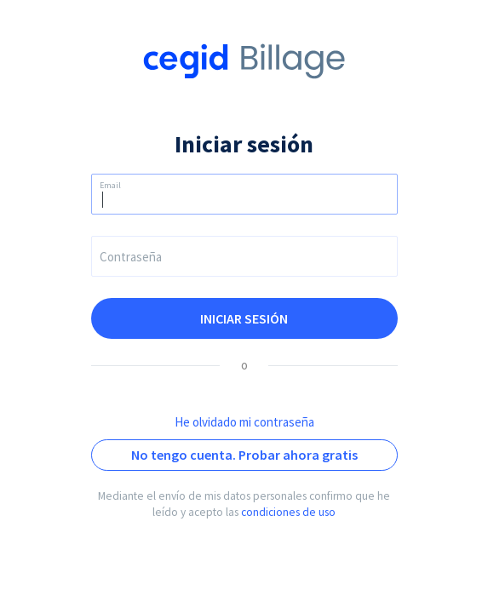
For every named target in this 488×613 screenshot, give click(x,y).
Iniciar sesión (244, 318)
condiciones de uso (288, 512)
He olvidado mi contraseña (244, 422)
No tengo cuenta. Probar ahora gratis (244, 454)
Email (110, 185)
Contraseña (131, 257)
